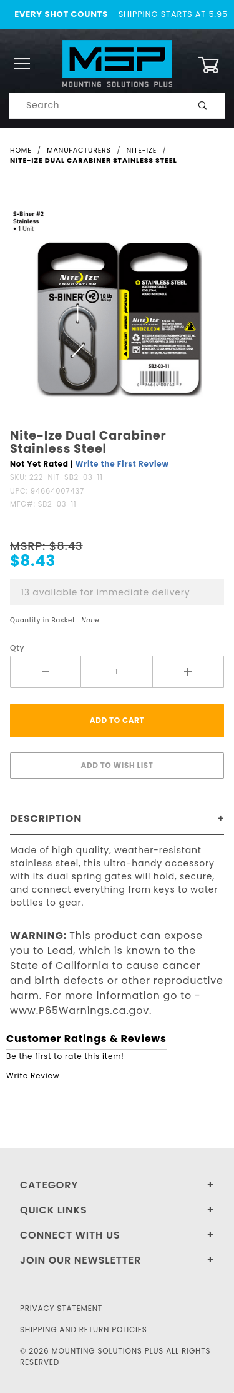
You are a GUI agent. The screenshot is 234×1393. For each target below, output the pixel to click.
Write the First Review (122, 463)
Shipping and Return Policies (83, 1329)
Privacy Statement (61, 1308)
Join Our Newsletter (80, 1260)
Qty (17, 647)
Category (49, 1185)
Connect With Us (70, 1235)
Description (46, 818)
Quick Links (53, 1210)
